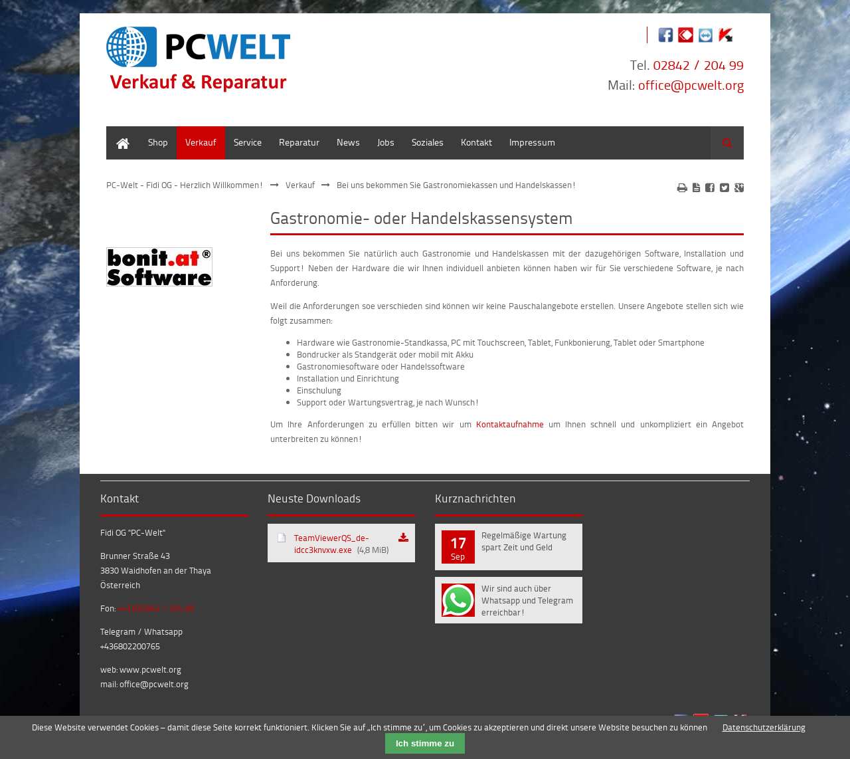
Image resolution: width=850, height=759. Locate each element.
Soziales (428, 142)
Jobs (385, 142)
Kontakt (476, 142)
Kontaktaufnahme (510, 424)
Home (118, 132)
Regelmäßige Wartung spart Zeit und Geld (523, 541)
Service (248, 142)
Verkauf (200, 142)
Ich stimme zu (425, 743)
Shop (158, 142)
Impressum (532, 142)
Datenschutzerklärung (764, 727)
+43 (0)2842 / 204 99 (156, 608)
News (348, 142)
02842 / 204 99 (698, 64)
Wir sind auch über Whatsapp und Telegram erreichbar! (527, 600)
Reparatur (299, 142)
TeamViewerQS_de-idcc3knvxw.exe (341, 544)
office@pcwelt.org (691, 84)
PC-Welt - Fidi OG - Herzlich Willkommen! (185, 185)
